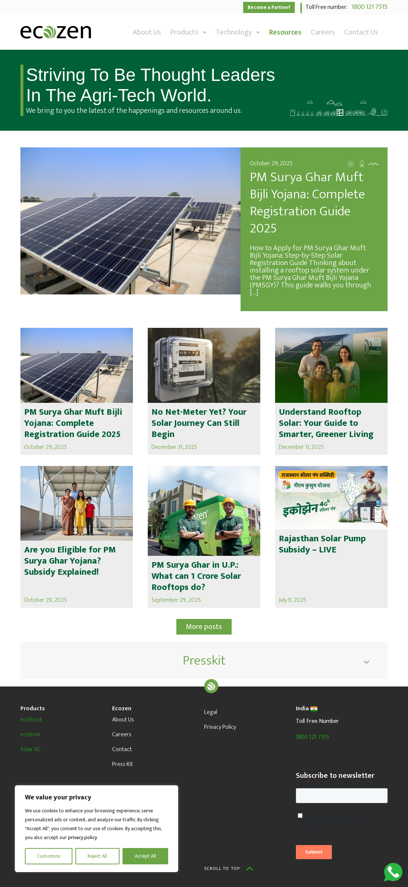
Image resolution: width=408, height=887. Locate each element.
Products (188, 32)
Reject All (97, 856)
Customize (48, 856)
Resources (285, 32)
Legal (210, 712)
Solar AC (30, 749)
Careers (323, 32)
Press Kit (122, 764)
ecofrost (31, 720)
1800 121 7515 (368, 7)
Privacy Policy (220, 727)
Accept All (145, 856)
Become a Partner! (269, 7)
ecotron (30, 735)
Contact (122, 749)
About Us (147, 32)
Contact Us (361, 32)
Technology (238, 32)
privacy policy (82, 837)
